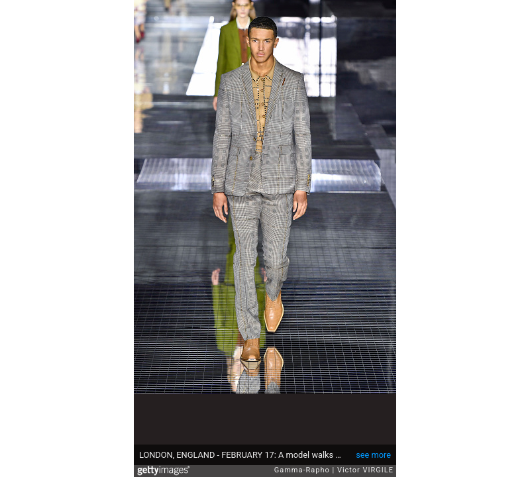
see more (373, 455)
